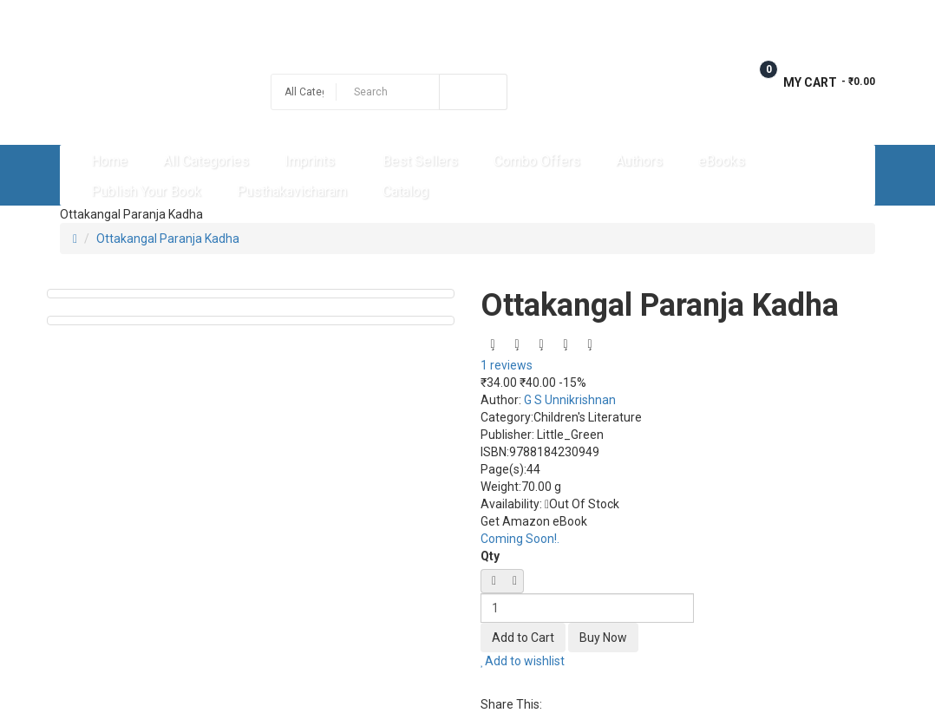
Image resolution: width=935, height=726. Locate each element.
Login (859, 19)
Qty (490, 556)
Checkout (779, 19)
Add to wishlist (523, 661)
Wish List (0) (683, 19)
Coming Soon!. (520, 539)
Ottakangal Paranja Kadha (167, 238)
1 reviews (507, 365)
